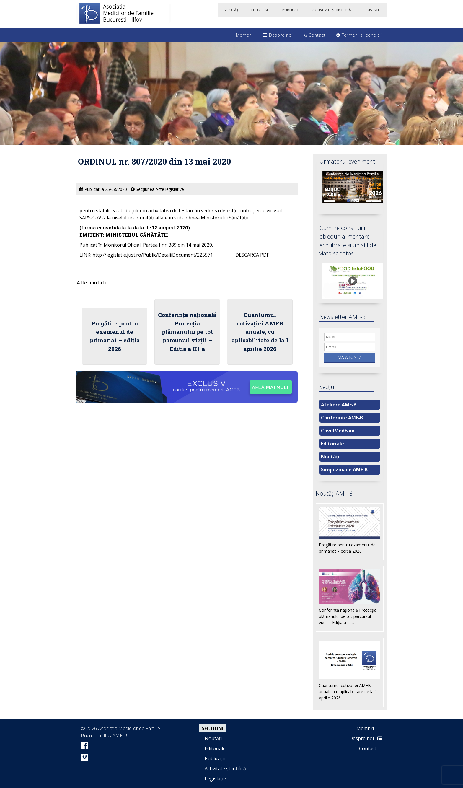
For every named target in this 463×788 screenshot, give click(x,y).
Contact (315, 35)
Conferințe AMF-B (342, 417)
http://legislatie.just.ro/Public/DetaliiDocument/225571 (152, 255)
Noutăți (330, 456)
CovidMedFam (338, 430)
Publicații (215, 758)
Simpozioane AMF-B (344, 469)
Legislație (215, 778)
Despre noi (278, 35)
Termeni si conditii (359, 35)
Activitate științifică (225, 768)
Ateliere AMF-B (338, 404)
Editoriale (332, 443)
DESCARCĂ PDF (252, 255)
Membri (241, 35)
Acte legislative (170, 189)
